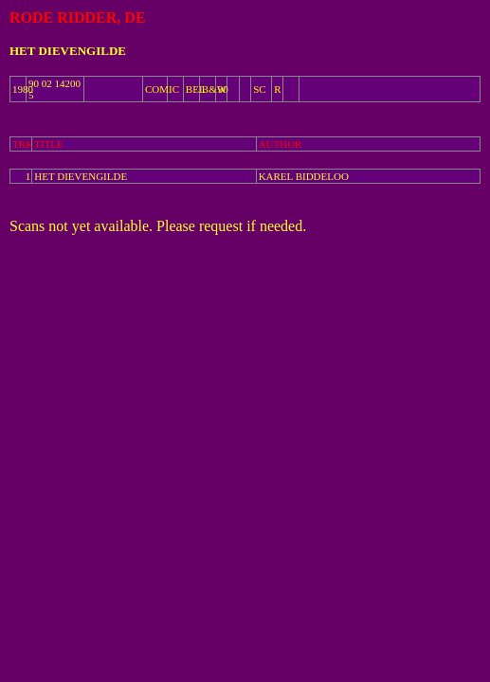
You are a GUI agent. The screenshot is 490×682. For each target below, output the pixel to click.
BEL (196, 89)
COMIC (162, 89)
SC (259, 89)
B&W (214, 89)
